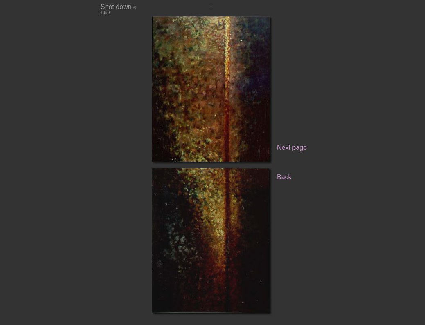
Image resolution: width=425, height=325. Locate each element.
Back (284, 177)
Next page (292, 147)
